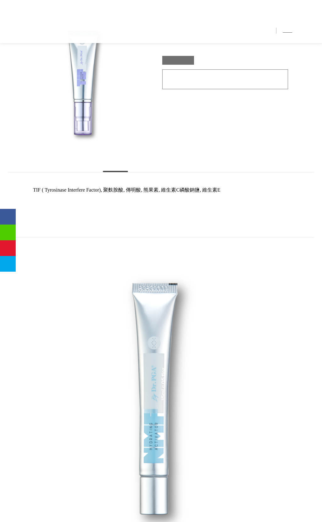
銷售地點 (236, 31)
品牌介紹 (161, 31)
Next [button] (311, 318)
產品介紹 (211, 31)
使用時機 (210, 206)
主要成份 (112, 206)
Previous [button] (11, 318)
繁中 (288, 31)
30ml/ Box (178, 107)
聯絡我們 (261, 31)
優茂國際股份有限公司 (39, 15)
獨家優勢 (186, 31)
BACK (149, 392)
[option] (45, 317)
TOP (172, 392)
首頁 (140, 31)
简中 (300, 31)
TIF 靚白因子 (65, 57)
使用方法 (161, 206)
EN (311, 31)
